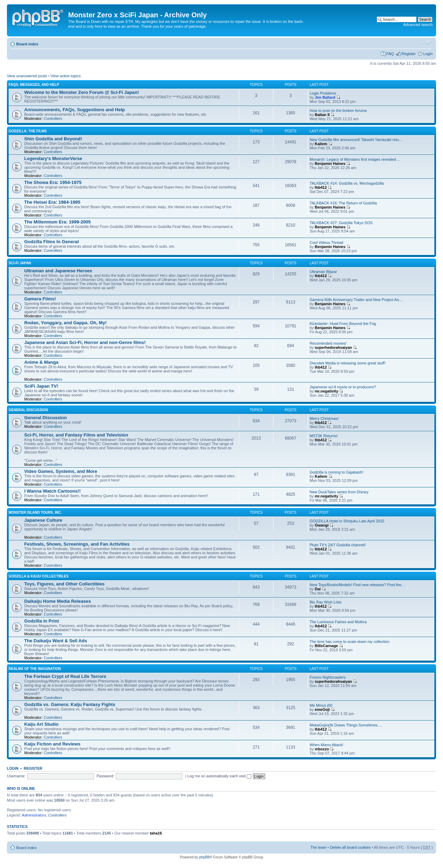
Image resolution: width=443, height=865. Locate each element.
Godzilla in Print (41, 621)
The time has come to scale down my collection (350, 641)
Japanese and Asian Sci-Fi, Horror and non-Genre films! (85, 342)
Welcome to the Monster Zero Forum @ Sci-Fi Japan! (81, 92)
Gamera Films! (40, 298)
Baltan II (322, 115)
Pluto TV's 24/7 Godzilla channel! (338, 545)
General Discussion (28, 410)
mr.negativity (326, 391)
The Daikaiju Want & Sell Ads (55, 640)
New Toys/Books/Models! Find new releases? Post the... (357, 585)
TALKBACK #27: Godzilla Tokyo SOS (341, 223)
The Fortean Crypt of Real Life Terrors (65, 676)
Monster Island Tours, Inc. (35, 512)
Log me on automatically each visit (219, 776)
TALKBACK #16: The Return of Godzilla (343, 203)
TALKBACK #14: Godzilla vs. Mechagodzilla (347, 183)
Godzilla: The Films (28, 131)
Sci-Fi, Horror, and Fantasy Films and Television (76, 435)
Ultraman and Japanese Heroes (58, 270)
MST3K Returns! (324, 436)
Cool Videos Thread (326, 242)
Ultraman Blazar (323, 272)
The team (318, 847)
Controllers (53, 118)
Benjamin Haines (330, 163)
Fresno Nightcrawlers (328, 677)
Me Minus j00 (321, 705)
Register (408, 54)
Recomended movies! (328, 343)
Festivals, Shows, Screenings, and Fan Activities (76, 544)
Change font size (428, 42)
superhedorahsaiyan (333, 347)
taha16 (156, 833)
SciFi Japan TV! (41, 386)
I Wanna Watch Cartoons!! (52, 491)
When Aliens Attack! (326, 745)
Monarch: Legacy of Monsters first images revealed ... (355, 159)
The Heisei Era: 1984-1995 (52, 202)
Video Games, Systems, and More (60, 471)
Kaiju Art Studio (41, 724)
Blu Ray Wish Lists (326, 602)
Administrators (34, 815)
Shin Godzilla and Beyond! (53, 138)
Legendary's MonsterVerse (53, 158)
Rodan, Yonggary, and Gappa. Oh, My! (65, 322)
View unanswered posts (27, 76)
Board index (27, 44)
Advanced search (418, 25)
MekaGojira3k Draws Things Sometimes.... (346, 725)
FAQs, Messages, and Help (34, 85)
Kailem (321, 144)
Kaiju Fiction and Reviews (52, 744)
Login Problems (323, 93)
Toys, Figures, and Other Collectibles (64, 583)
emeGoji (322, 709)
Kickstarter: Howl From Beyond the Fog (343, 323)
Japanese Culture (43, 520)
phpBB (204, 857)
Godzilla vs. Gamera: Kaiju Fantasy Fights (69, 704)
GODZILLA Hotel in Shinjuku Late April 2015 (347, 521)
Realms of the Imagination (35, 669)
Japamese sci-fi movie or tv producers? (343, 387)
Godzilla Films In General (51, 241)
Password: (105, 776)
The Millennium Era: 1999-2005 (57, 221)
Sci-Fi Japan (20, 263)
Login (428, 54)
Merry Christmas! (324, 418)
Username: (16, 776)
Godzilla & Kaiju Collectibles (39, 576)
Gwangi (321, 525)
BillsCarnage (326, 646)
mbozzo (322, 749)
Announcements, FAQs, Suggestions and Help (74, 109)
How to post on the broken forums (338, 110)
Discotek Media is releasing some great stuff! (348, 363)
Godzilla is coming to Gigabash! (336, 472)
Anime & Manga (41, 362)
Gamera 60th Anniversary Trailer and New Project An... (356, 300)
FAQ (390, 54)
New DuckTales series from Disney (339, 492)
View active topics (66, 76)
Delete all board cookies (350, 847)
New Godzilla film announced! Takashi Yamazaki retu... (356, 140)
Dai (317, 589)
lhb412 (321, 187)
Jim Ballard (325, 97)
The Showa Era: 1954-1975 (53, 182)
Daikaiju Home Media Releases (57, 601)
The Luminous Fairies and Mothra (338, 622)
